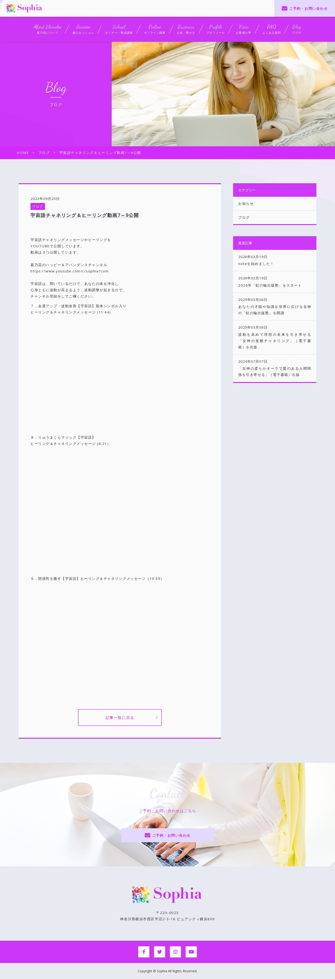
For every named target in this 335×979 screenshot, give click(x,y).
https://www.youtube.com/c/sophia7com (69, 271)
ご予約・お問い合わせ (308, 8)
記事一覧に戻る (120, 717)
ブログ (38, 206)
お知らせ (246, 203)
